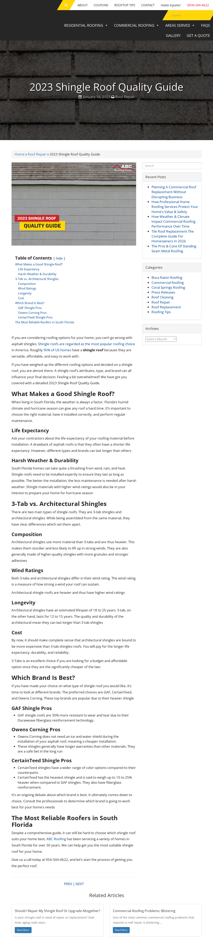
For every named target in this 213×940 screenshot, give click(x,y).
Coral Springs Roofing (168, 287)
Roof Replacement (166, 307)
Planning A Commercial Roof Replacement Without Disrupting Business (174, 192)
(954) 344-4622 (185, 5)
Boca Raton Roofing (167, 277)
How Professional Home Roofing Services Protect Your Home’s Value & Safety (175, 206)
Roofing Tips (161, 312)
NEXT (79, 883)
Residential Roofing (86, 25)
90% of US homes (57, 350)
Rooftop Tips (124, 5)
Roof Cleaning (162, 297)
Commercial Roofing (136, 25)
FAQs (205, 25)
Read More (23, 930)
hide (59, 258)
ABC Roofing (56, 839)
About (82, 5)
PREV (68, 883)
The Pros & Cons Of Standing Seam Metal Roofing (174, 248)
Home (19, 154)
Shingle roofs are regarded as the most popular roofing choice (86, 344)
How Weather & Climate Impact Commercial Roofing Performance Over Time (173, 221)
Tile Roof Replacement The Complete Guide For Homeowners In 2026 (173, 236)
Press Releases (163, 292)
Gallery (173, 35)
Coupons (101, 5)
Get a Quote (198, 35)
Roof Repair (125, 96)
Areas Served (180, 25)
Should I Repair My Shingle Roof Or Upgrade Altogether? (57, 911)
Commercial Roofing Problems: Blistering (144, 911)
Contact (148, 5)
